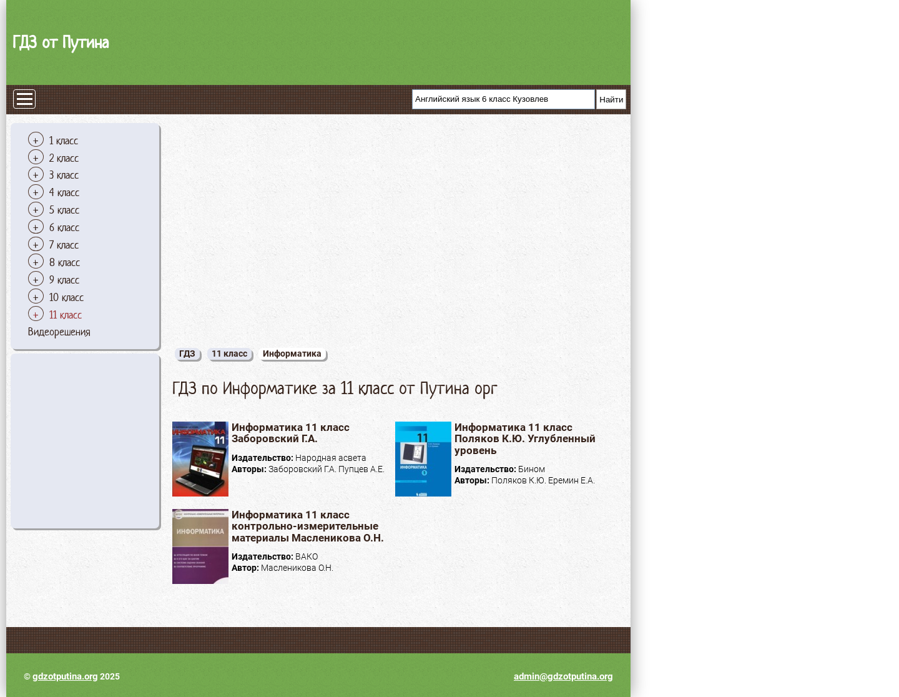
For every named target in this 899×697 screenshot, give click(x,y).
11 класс (65, 315)
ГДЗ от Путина (60, 42)
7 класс (64, 245)
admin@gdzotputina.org (563, 676)
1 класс (63, 140)
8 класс (64, 262)
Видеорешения (59, 332)
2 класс (64, 158)
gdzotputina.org (65, 676)
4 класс (64, 192)
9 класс (64, 280)
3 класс (64, 175)
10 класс (66, 297)
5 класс (64, 210)
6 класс (64, 227)
